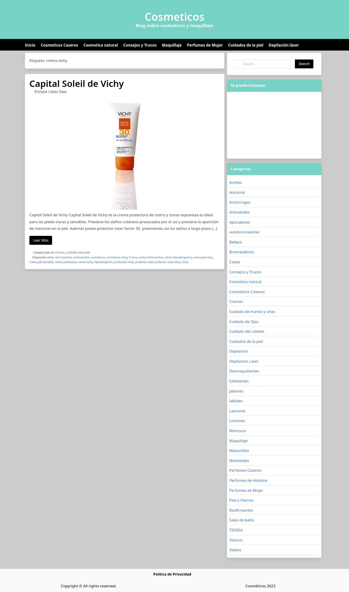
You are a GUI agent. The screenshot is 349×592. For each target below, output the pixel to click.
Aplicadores (239, 222)
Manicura (237, 430)
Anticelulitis (239, 212)
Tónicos (236, 540)
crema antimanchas (150, 257)
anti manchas (63, 257)
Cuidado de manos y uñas (252, 311)
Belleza (235, 242)
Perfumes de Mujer (205, 45)
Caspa (234, 261)
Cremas (60, 252)
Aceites (235, 182)
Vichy (185, 262)
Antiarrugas (239, 202)
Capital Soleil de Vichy (76, 83)
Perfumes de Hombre (248, 480)
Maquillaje (172, 45)
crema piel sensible (41, 262)
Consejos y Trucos (140, 45)
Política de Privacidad (172, 574)
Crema (133, 257)
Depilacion (238, 351)
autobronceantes (244, 232)
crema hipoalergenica (178, 257)
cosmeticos (98, 257)
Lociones (237, 420)
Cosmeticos (175, 17)
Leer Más (40, 240)
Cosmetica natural (100, 45)
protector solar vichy (168, 262)
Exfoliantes (239, 381)
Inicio (30, 45)
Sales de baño (241, 520)
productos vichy (124, 262)
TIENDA (236, 530)
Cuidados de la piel (245, 45)
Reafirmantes (241, 510)
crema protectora (66, 262)
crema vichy (85, 262)
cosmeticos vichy (116, 257)
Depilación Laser (244, 361)
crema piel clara (203, 257)
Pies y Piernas (241, 500)
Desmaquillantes (244, 371)
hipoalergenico (103, 262)
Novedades (239, 460)
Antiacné (237, 192)
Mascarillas (239, 450)
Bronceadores (241, 251)
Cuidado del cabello (246, 331)
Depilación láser (284, 45)
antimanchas (81, 257)
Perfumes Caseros (245, 470)
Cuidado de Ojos (243, 321)
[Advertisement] (274, 125)
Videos (235, 549)
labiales (236, 400)
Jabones (236, 391)
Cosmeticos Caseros (59, 45)
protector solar (144, 262)
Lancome (237, 410)
